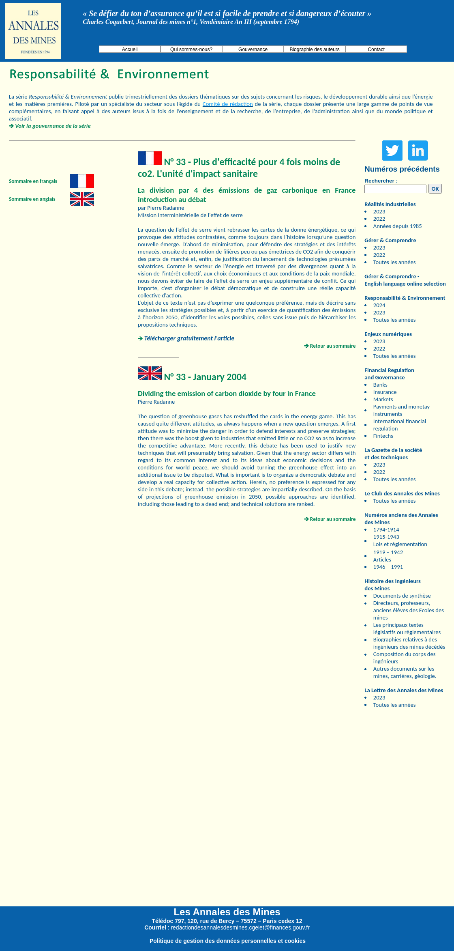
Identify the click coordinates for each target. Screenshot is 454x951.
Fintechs (383, 435)
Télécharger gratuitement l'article (189, 338)
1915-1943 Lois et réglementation (400, 540)
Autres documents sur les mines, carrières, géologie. (405, 672)
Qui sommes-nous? (191, 49)
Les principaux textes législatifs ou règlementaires (407, 628)
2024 (379, 305)
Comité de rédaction (228, 104)
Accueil (130, 49)
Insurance (385, 392)
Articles (382, 559)
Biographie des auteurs (314, 49)
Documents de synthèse (402, 595)
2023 (379, 211)
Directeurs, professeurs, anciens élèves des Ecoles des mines (408, 610)
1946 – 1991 (388, 566)
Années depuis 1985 (397, 226)
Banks (380, 384)
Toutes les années (394, 262)
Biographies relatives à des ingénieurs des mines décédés (409, 643)
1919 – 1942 (388, 552)
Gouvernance (253, 49)
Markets (383, 399)
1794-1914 (386, 529)
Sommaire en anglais (32, 199)
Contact (376, 49)
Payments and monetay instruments (401, 410)
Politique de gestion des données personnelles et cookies (228, 941)
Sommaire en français (33, 181)
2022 (379, 218)
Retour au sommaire (333, 345)
